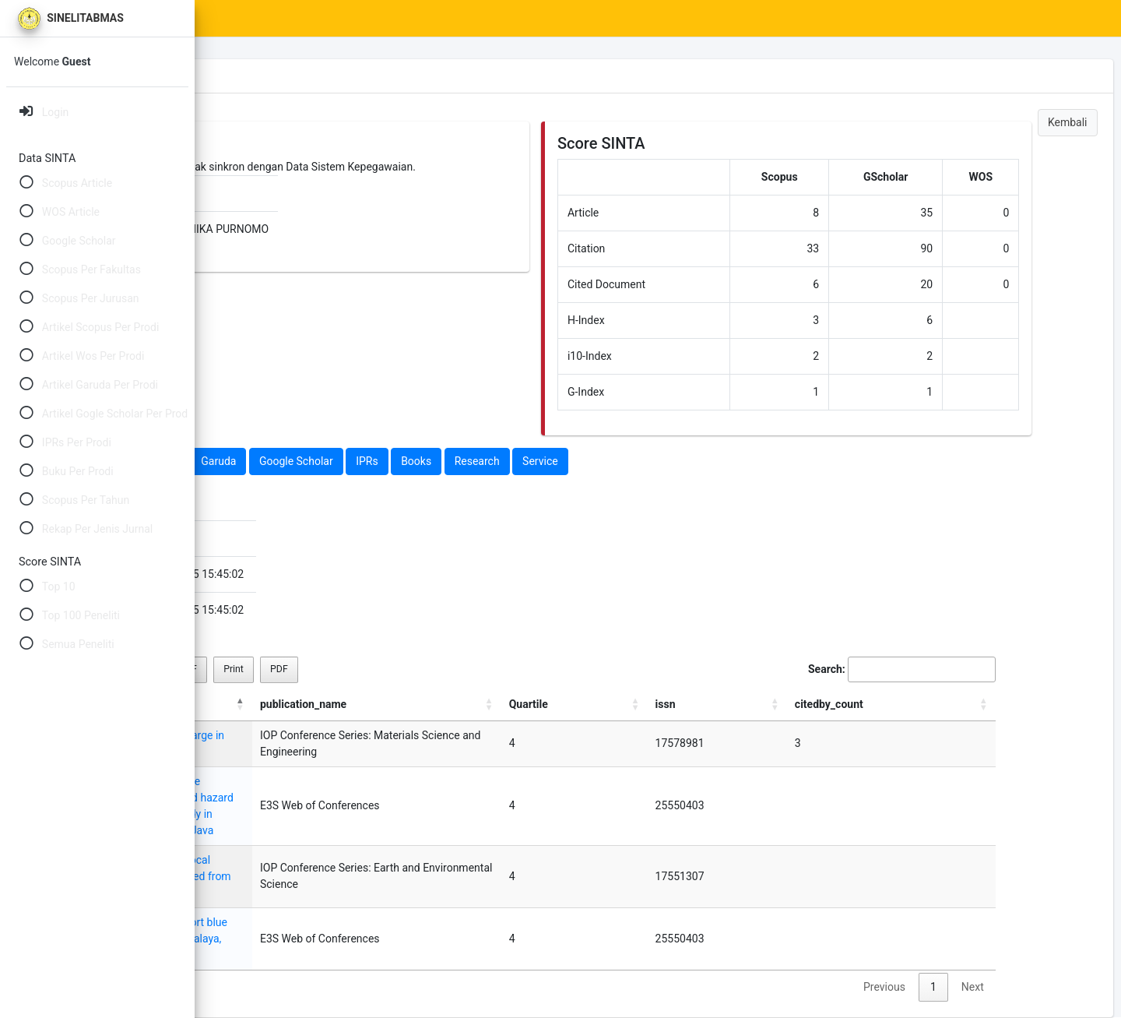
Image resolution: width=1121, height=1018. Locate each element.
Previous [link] (904, 938)
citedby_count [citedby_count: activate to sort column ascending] (960, 704)
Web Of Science (333, 461)
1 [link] (953, 938)
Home (262, 18)
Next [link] (992, 938)
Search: (921, 669)
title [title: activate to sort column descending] (237, 704)
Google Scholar (489, 461)
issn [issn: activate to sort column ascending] (872, 704)
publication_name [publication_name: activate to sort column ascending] (646, 704)
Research (670, 461)
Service (734, 461)
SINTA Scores (335, 18)
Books (610, 461)
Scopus (254, 461)
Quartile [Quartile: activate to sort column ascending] (813, 704)
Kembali (1068, 122)
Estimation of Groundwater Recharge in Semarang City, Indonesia (385, 743)
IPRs (561, 461)
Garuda (412, 461)
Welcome (52, 61)
